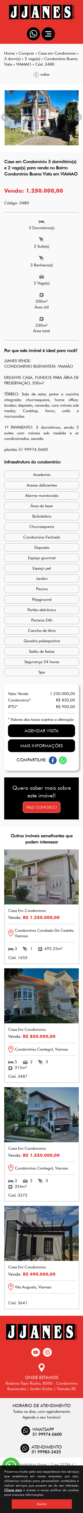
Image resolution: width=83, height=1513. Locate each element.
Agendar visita (42, 730)
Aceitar (42, 1504)
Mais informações (41, 745)
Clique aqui (13, 1490)
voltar (41, 74)
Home (9, 53)
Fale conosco (41, 807)
